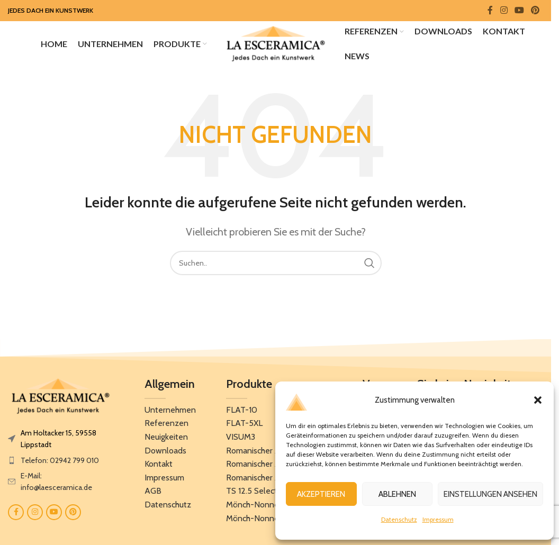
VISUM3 (240, 439)
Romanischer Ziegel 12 (266, 480)
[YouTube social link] (519, 10)
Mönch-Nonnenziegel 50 (272, 520)
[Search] (276, 265)
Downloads (165, 453)
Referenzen (166, 425)
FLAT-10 (241, 412)
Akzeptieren (321, 494)
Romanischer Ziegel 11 (265, 466)
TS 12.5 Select (251, 493)
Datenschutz (399, 519)
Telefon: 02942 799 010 (60, 462)
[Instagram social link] (504, 10)
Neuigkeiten (166, 439)
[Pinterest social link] (535, 10)
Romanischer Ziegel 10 (267, 453)
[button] (538, 400)
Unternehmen (170, 412)
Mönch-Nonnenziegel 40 (272, 507)
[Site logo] (275, 44)
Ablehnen (397, 494)
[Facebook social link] (490, 10)
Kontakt (159, 466)
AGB (153, 493)
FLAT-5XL (244, 425)
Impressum (438, 519)
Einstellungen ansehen (490, 494)
